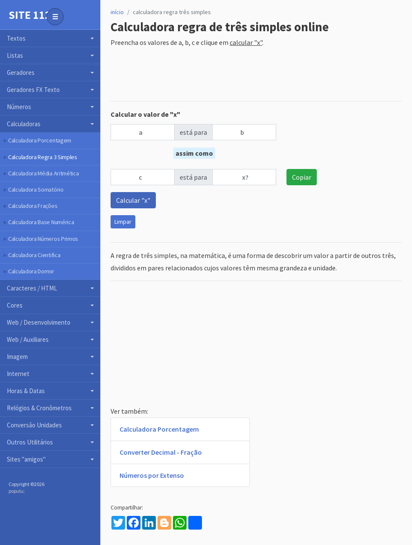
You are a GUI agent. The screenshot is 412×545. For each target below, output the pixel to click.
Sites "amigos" (26, 459)
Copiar (301, 177)
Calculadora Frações (32, 206)
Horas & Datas (26, 391)
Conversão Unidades (34, 425)
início (117, 12)
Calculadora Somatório (36, 189)
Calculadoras (24, 124)
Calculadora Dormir (31, 271)
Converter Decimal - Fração (161, 452)
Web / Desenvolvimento (38, 322)
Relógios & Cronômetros (39, 408)
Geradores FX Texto (33, 90)
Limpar (122, 221)
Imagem (17, 356)
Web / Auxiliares (28, 339)
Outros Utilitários (30, 442)
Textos (16, 38)
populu (16, 491)
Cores (15, 305)
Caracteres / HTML (32, 288)
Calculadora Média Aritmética (43, 173)
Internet (18, 374)
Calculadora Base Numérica (41, 222)
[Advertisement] (256, 75)
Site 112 (30, 15)
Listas (15, 55)
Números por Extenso (152, 475)
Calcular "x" (133, 200)
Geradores (21, 72)
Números (19, 107)
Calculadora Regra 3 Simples (42, 157)
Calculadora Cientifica (34, 255)
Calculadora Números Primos (43, 239)
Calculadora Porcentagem (39, 140)
